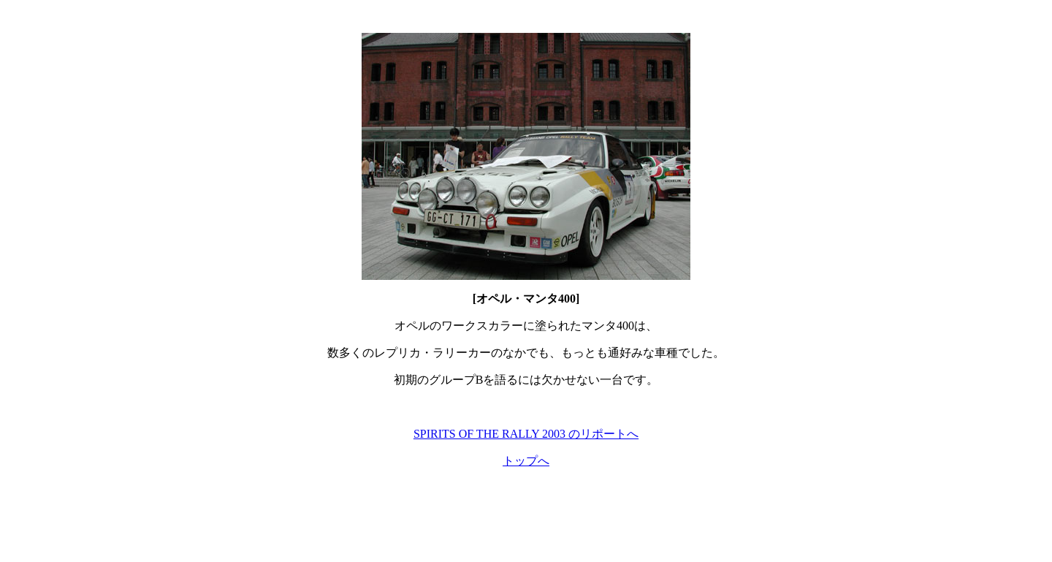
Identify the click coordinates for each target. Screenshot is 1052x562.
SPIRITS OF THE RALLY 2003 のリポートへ (526, 434)
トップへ (526, 461)
